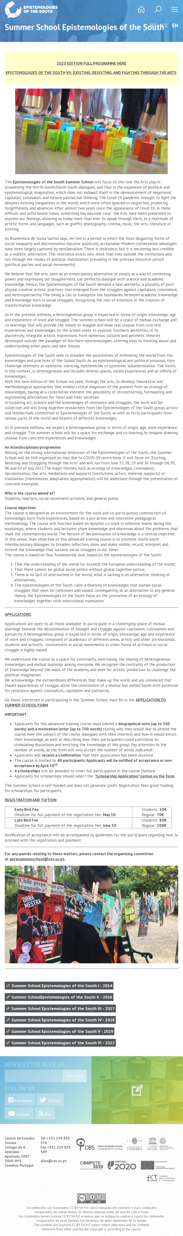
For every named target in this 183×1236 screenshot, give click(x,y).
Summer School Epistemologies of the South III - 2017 (60, 1008)
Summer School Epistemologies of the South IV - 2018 (60, 1020)
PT (153, 25)
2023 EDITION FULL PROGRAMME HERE (91, 63)
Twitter (50, 1100)
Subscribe (74, 1076)
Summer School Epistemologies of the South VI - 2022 (60, 1042)
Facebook (20, 1100)
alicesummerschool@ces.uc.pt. (37, 859)
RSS (44, 1113)
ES (164, 25)
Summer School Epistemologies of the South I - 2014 (59, 985)
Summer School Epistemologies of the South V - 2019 (59, 1031)
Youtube (19, 1113)
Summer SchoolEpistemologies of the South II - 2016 (59, 997)
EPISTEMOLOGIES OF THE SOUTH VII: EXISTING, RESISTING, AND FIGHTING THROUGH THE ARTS (91, 72)
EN (175, 25)
